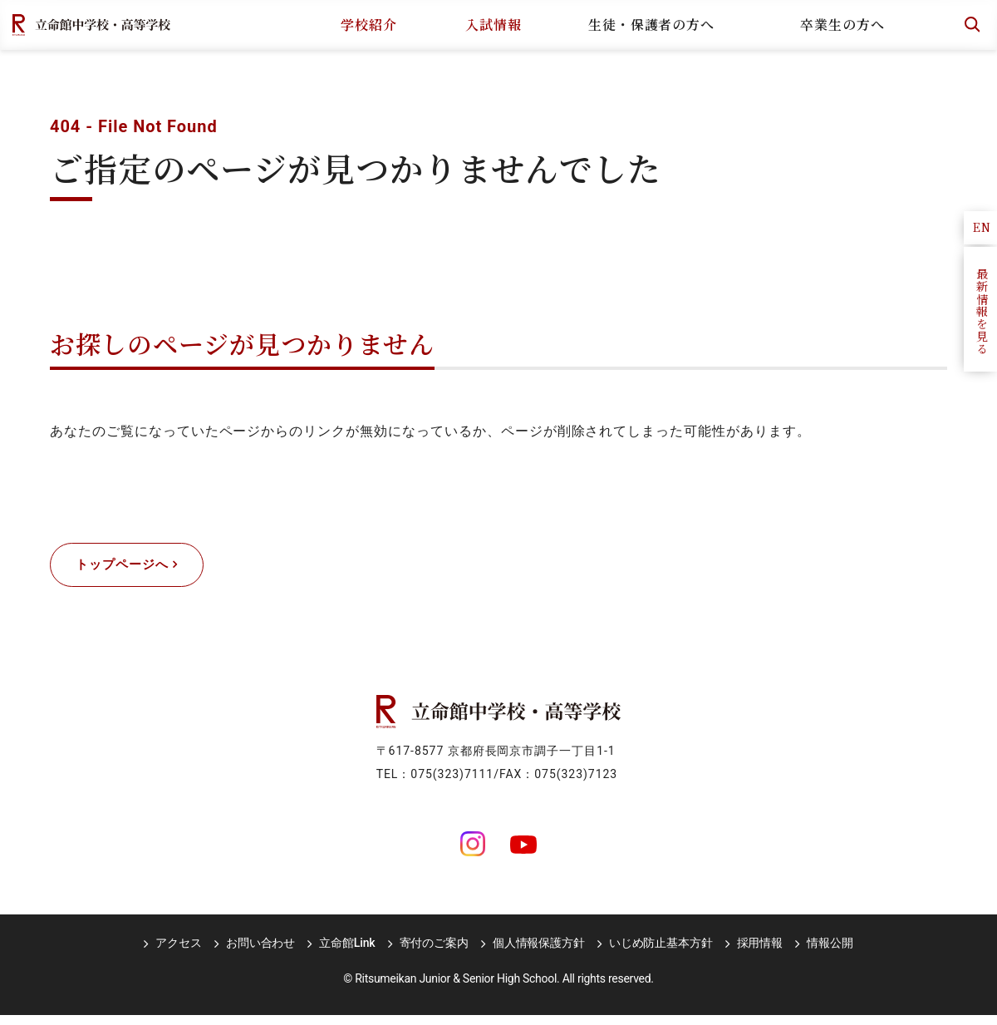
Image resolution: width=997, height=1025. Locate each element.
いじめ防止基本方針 (654, 952)
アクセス (189, 952)
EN (982, 227)
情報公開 (816, 952)
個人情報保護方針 (535, 952)
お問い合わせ (267, 952)
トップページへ (131, 570)
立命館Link (350, 952)
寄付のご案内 (434, 952)
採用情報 (749, 952)
